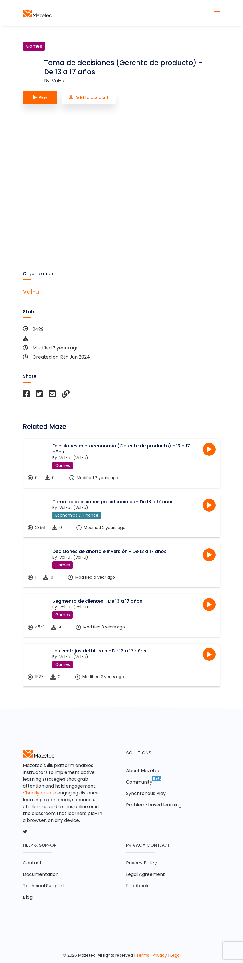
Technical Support (43, 885)
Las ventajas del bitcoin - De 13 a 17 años (99, 651)
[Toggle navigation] (216, 13)
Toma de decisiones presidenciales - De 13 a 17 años (113, 502)
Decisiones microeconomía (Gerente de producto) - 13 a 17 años (121, 449)
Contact (32, 863)
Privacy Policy (141, 863)
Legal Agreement (145, 874)
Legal (175, 955)
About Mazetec (143, 770)
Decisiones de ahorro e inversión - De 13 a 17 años (109, 551)
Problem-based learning (153, 805)
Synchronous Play (146, 793)
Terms (142, 955)
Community (139, 782)
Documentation (40, 874)
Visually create (39, 793)
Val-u (31, 292)
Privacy (160, 955)
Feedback (137, 885)
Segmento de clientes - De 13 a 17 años (97, 601)
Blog (28, 897)
